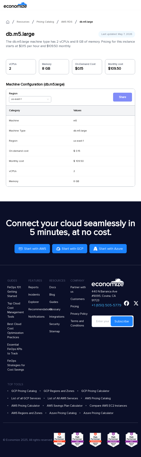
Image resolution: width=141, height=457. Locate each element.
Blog (52, 294)
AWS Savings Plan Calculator (65, 406)
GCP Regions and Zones (59, 391)
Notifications (36, 317)
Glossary (54, 309)
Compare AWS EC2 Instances (108, 406)
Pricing (74, 306)
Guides (53, 302)
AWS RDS (66, 21)
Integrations (56, 317)
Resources (23, 21)
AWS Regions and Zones (26, 413)
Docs (52, 287)
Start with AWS (32, 248)
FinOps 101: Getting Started (14, 291)
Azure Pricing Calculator (98, 413)
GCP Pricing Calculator (95, 391)
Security (54, 324)
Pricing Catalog (45, 21)
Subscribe (122, 321)
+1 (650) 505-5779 (106, 305)
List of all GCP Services (26, 398)
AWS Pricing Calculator (25, 406)
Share (122, 97)
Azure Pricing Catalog (63, 413)
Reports (33, 287)
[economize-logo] (15, 5)
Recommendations (40, 309)
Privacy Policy (79, 314)
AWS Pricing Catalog (98, 398)
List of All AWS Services (63, 398)
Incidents (34, 294)
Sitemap (54, 331)
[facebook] (126, 303)
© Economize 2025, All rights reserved (27, 440)
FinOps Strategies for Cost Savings (16, 365)
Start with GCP (69, 248)
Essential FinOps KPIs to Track (14, 349)
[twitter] (136, 303)
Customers (77, 299)
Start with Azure (108, 248)
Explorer (33, 302)
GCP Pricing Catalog (24, 391)
